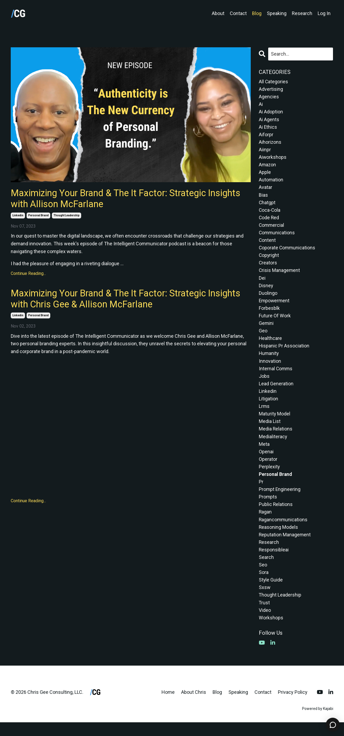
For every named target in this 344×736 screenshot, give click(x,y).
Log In (324, 13)
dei (262, 283)
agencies (269, 97)
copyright (269, 260)
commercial (272, 229)
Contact (238, 13)
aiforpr (266, 136)
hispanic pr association (284, 352)
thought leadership (66, 216)
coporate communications (287, 252)
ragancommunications (283, 530)
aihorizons (270, 143)
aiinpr (265, 151)
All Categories (273, 81)
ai (261, 105)
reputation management (285, 546)
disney (266, 290)
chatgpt (267, 205)
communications (277, 236)
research (269, 554)
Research (302, 13)
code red (269, 221)
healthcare (270, 344)
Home (168, 706)
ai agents (269, 120)
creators (268, 267)
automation (271, 182)
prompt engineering (280, 499)
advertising (271, 89)
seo (263, 577)
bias (263, 197)
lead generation (276, 391)
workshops (271, 631)
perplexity (269, 476)
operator (268, 468)
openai (266, 461)
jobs (264, 383)
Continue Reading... (28, 274)
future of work (275, 321)
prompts (268, 507)
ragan (265, 523)
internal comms (276, 376)
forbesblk (269, 314)
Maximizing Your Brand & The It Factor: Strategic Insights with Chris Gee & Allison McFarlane (113, 300)
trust (264, 615)
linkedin (17, 216)
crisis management (279, 275)
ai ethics (268, 128)
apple (265, 174)
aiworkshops (273, 159)
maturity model (275, 422)
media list (270, 430)
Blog (256, 13)
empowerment (275, 306)
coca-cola (270, 213)
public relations (276, 515)
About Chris (193, 706)
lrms (264, 414)
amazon (268, 167)
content (267, 244)
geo (263, 337)
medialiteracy (273, 445)
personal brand (38, 216)
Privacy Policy (292, 706)
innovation (270, 368)
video (265, 623)
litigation (268, 407)
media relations (276, 437)
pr (261, 492)
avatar (265, 190)
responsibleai (274, 561)
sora (263, 584)
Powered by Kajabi (317, 722)
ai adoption (271, 113)
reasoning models (278, 538)
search (266, 569)
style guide (271, 592)
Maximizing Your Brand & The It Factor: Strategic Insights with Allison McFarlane (113, 199)
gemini (266, 329)
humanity (269, 360)
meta (264, 453)
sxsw (265, 600)
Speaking (276, 13)
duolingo (268, 298)
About (218, 13)
